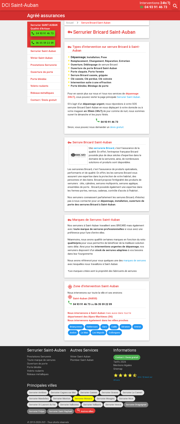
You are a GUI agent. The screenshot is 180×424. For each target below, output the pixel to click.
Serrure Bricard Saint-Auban (95, 22)
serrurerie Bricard (104, 148)
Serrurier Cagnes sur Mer (63, 392)
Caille (114, 326)
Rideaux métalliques (38, 374)
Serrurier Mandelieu (39, 398)
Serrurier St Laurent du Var (42, 404)
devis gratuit (117, 127)
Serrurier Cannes (88, 392)
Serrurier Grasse (110, 392)
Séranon (125, 326)
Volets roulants (35, 370)
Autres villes (85, 410)
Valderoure (92, 326)
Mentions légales (122, 365)
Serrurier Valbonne (69, 404)
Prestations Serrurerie (39, 356)
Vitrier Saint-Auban (80, 356)
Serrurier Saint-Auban (128, 97)
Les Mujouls (98, 332)
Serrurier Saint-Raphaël (60, 411)
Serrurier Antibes (37, 392)
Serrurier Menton (61, 398)
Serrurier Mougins (106, 398)
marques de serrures (134, 260)
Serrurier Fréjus (36, 411)
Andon (73, 332)
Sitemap (117, 368)
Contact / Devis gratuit (126, 357)
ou (101, 304)
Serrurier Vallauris (92, 404)
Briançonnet (76, 326)
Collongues (114, 332)
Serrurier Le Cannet (132, 392)
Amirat (137, 326)
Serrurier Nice (126, 398)
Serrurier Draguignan (136, 404)
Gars (104, 326)
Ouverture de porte (37, 363)
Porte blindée (34, 367)
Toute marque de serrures (41, 359)
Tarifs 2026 (119, 361)
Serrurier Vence (113, 404)
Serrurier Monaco (83, 398)
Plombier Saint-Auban (82, 359)
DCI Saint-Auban (20, 5)
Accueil (70, 22)
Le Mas (84, 332)
